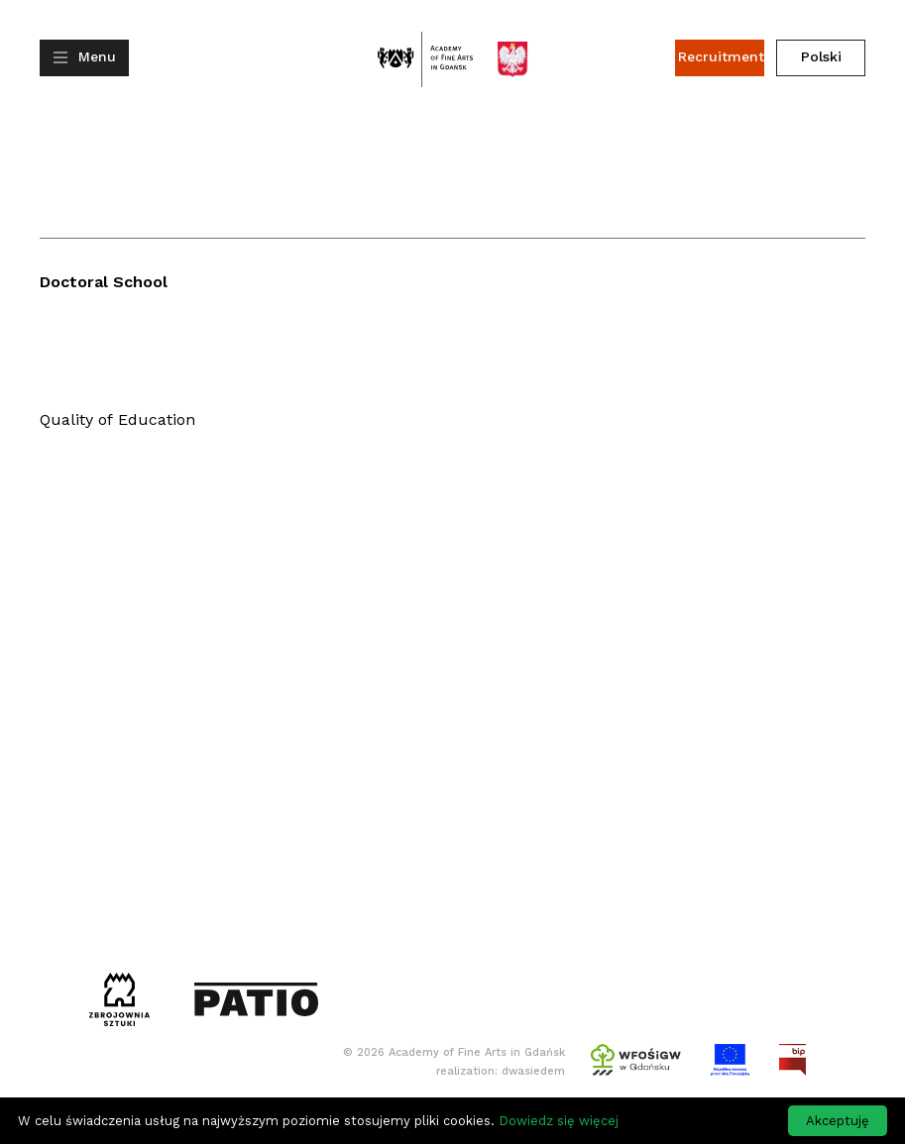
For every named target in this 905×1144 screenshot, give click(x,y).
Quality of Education (117, 419)
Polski (821, 56)
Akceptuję (837, 1120)
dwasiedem (533, 1071)
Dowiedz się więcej (559, 1120)
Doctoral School (104, 281)
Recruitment (721, 56)
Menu (97, 56)
